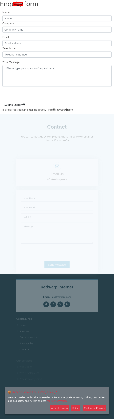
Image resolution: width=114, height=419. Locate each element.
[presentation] (26, 95)
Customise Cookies (94, 408)
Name (6, 12)
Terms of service (28, 339)
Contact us (25, 351)
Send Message (57, 267)
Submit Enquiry (14, 105)
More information (57, 400)
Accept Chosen (59, 408)
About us (24, 333)
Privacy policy (26, 345)
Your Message (11, 62)
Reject (75, 408)
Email (5, 37)
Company (8, 23)
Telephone (9, 48)
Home (23, 327)
